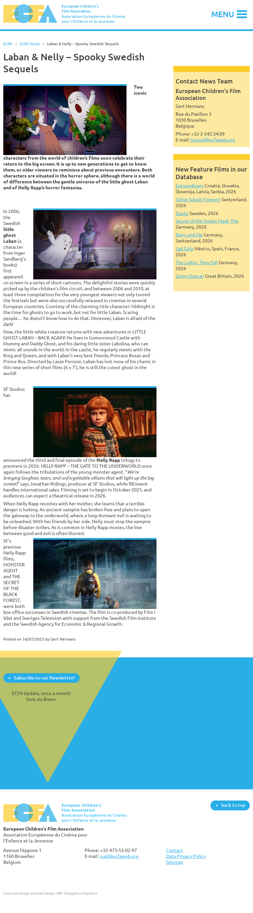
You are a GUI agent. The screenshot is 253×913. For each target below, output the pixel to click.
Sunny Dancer (190, 276)
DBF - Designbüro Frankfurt (76, 893)
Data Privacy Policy (186, 856)
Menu (222, 14)
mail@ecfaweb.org (118, 856)
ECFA (7, 43)
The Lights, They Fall (197, 262)
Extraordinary (190, 185)
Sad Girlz (184, 248)
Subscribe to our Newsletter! (44, 677)
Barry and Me (189, 234)
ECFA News (30, 43)
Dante (182, 213)
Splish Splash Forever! (198, 199)
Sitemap (174, 862)
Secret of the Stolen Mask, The (207, 221)
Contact (174, 850)
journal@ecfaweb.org (212, 139)
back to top (233, 805)
